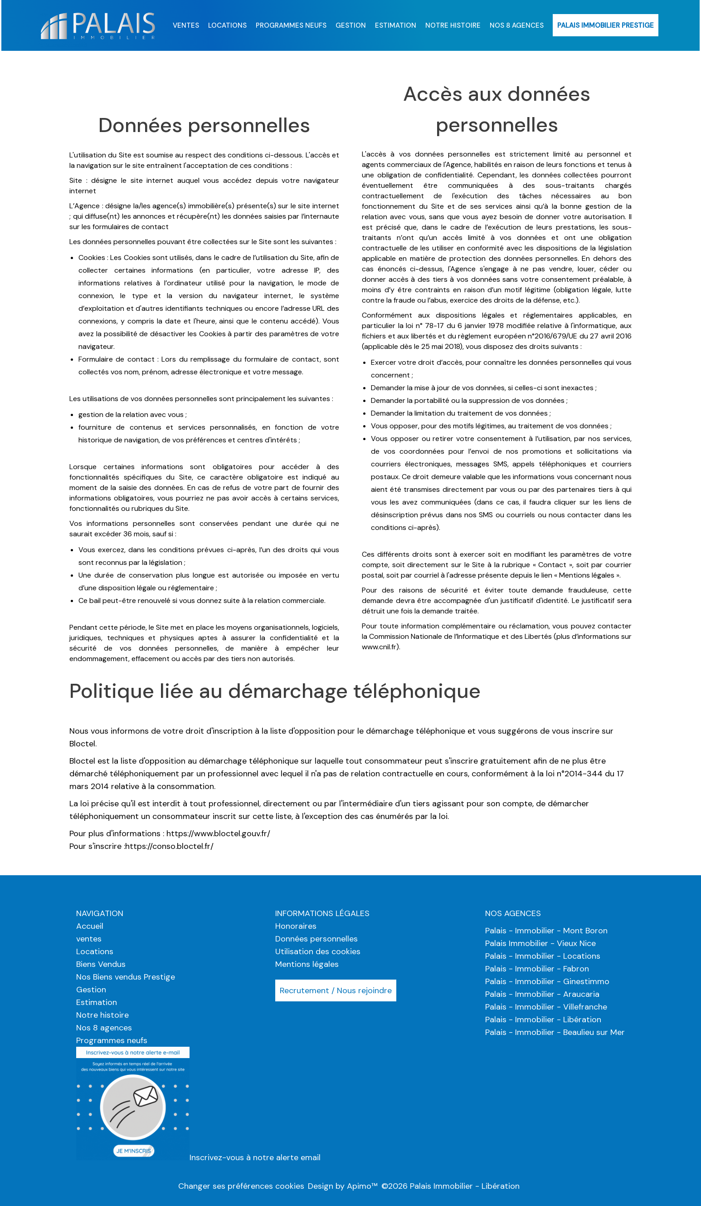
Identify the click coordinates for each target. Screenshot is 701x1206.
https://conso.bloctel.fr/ (169, 846)
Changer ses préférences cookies (241, 1186)
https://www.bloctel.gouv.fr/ (218, 833)
